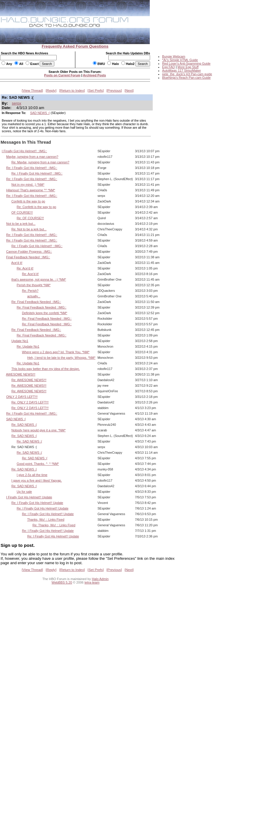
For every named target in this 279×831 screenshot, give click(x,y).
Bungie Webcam (173, 56)
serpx (16, 103)
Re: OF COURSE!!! (30, 218)
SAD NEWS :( (40, 113)
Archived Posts (94, 75)
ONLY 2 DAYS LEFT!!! (22, 396)
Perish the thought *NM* (34, 285)
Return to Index (72, 90)
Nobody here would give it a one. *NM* (38, 430)
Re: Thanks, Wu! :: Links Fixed (54, 525)
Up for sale (24, 491)
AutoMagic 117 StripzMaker (181, 70)
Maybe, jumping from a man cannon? (32, 156)
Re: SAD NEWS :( (24, 424)
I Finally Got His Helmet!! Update (29, 497)
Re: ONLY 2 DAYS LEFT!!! (30, 402)
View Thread (32, 90)
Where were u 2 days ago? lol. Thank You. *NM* (56, 352)
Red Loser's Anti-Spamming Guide (186, 63)
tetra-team (92, 582)
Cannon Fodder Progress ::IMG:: (29, 251)
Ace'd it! (16, 262)
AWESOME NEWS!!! (20, 374)
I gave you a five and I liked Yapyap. (36, 480)
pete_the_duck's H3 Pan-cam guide (187, 74)
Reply (51, 90)
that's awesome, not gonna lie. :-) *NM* (38, 279)
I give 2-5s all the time (32, 475)
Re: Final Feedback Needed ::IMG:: (36, 302)
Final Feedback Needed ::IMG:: (28, 257)
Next (129, 90)
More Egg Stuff (188, 67)
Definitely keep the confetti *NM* (44, 313)
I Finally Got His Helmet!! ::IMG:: (24, 151)
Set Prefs (95, 90)
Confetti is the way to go (28, 201)
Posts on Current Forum (62, 75)
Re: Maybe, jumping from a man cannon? (40, 162)
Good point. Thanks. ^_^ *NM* (38, 463)
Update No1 (19, 341)
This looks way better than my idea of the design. (45, 369)
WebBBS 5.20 (62, 582)
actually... (34, 296)
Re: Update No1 (28, 346)
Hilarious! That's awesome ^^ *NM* (30, 190)
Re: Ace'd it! (25, 268)
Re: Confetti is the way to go (36, 207)
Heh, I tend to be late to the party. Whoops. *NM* (61, 357)
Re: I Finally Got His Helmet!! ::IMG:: (31, 168)
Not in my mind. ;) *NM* (27, 184)
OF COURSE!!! (22, 212)
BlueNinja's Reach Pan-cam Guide (186, 77)
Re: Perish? (30, 290)
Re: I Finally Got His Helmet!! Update (37, 503)
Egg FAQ (168, 67)
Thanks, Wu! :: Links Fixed (45, 519)
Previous (114, 90)
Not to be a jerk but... (21, 223)
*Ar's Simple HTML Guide (180, 60)
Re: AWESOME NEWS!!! (28, 380)
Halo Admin (100, 579)
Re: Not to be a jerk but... (29, 229)
